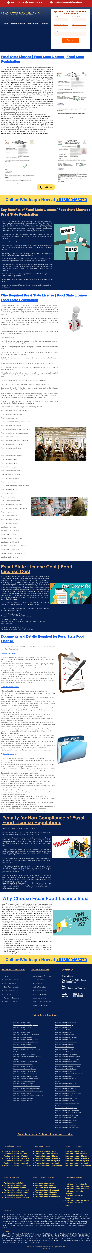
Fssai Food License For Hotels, (21, 1022)
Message (56, 31)
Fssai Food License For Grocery (64, 1044)
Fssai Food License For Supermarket (23, 1098)
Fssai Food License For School (63, 1027)
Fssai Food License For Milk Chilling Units (24, 1071)
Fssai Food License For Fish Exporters (65, 1083)
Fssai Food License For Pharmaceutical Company (68, 1093)
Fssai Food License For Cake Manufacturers (67, 1110)
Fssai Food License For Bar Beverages (66, 1037)
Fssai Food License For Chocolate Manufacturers (26, 1088)
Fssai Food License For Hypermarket (23, 1066)
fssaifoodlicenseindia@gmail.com (68, 2)
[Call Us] (46, 187)
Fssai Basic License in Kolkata (46, 1154)
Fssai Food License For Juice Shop (65, 1039)
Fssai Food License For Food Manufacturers (25, 1061)
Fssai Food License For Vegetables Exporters (67, 1056)
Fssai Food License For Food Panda (23, 1083)
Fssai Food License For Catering (22, 1044)
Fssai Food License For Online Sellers (65, 1125)
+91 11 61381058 (76, 996)
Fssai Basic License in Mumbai (46, 1156)
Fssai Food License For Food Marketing (66, 1042)
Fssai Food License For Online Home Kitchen (67, 1066)
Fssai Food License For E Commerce (65, 1071)
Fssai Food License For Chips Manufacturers (67, 1061)
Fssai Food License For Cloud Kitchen (65, 1088)
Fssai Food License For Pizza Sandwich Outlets (68, 1113)
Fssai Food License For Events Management (67, 1086)
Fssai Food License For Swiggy (63, 1076)
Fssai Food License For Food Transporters (24, 1047)
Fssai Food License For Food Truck (22, 1027)
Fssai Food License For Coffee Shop (23, 1064)
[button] (18, 23)
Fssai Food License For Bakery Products (66, 1120)
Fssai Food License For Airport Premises (66, 1098)
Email (73, 24)
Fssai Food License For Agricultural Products (25, 1078)
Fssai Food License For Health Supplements (25, 1025)
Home (6, 976)
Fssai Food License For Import (63, 1032)
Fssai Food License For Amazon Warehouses (25, 1039)
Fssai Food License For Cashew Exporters (66, 1115)
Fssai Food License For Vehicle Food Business (26, 1034)
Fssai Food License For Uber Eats (22, 1100)
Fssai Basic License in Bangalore (47, 1161)
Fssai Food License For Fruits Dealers (65, 1022)
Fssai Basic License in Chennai (47, 1163)
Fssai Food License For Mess (21, 1030)
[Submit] (70, 40)
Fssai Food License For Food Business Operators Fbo (28, 1095)
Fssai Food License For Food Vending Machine (26, 1073)
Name (55, 16)
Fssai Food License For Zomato (64, 1049)
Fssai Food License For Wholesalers (65, 1030)
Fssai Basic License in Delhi (45, 1151)
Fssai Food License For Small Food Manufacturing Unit (28, 1091)
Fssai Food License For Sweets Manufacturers (68, 1064)
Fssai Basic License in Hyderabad (48, 1158)
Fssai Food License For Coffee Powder (65, 1069)
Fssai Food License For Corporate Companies (25, 1042)
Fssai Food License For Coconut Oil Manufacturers (69, 1073)
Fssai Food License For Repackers (64, 1047)
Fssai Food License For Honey (21, 1032)
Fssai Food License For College (64, 1025)
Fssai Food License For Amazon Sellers (24, 1081)
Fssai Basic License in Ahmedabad (48, 1165)
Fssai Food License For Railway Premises (24, 1069)
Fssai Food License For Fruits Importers (24, 1054)
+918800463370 (71, 199)
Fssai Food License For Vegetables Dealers (67, 1127)
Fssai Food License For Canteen (22, 1093)
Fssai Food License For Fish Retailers (65, 1051)
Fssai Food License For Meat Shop (64, 1100)
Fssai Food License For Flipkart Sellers (66, 1122)
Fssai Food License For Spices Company (66, 1117)
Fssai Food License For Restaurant (64, 1034)
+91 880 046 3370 (76, 994)
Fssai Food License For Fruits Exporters (66, 1108)
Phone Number (75, 16)
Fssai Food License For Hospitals (22, 1037)
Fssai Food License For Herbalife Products (25, 1076)
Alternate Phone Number (59, 24)
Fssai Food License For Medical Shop (65, 1091)
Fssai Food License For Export (63, 1095)
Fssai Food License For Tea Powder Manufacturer (26, 1086)
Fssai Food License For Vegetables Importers (67, 1054)
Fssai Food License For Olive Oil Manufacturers (68, 1059)
